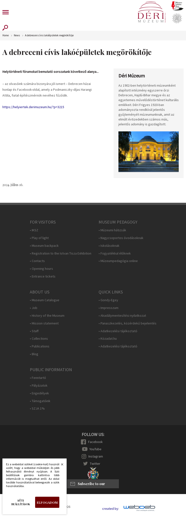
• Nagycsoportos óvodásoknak (121, 238)
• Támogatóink (40, 401)
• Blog (34, 354)
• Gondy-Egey (108, 300)
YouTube (95, 449)
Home (5, 35)
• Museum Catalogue (44, 300)
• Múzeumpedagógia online (118, 261)
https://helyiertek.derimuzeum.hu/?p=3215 (33, 107)
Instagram (95, 456)
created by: (110, 509)
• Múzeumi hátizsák (112, 230)
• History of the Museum (47, 316)
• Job (33, 308)
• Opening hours (41, 269)
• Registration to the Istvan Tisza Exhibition (60, 253)
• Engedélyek (39, 393)
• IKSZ (34, 230)
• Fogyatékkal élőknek (115, 253)
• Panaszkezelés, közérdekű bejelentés (127, 323)
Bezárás (59, 465)
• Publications (39, 346)
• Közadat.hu (108, 339)
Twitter (95, 463)
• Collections (39, 339)
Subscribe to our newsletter (91, 484)
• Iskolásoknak (109, 246)
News (17, 35)
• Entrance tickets (42, 276)
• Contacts (37, 261)
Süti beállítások (20, 502)
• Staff (34, 331)
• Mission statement (44, 323)
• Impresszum (108, 308)
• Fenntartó (38, 378)
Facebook (95, 442)
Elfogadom (47, 502)
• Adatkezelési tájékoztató (118, 331)
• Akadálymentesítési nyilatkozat (122, 316)
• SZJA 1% (37, 408)
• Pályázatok (38, 385)
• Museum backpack (44, 246)
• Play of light (39, 238)
